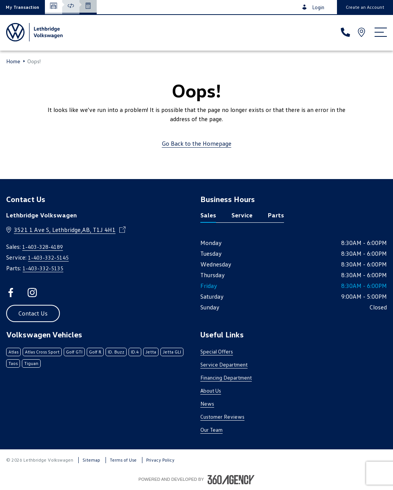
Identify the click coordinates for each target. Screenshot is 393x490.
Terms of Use (123, 460)
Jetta (150, 352)
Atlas (13, 352)
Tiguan (31, 363)
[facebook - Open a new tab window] (10, 292)
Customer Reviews (222, 416)
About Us (210, 390)
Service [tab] (242, 215)
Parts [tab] (276, 215)
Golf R (95, 352)
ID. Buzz (116, 352)
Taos (13, 363)
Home (13, 61)
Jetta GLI (172, 352)
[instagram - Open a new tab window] (32, 292)
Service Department (224, 364)
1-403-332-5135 (43, 268)
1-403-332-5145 (48, 257)
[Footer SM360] (231, 479)
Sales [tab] (208, 215)
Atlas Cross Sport (42, 352)
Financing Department (226, 377)
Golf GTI (74, 352)
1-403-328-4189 (42, 246)
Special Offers (216, 351)
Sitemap (91, 460)
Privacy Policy (160, 460)
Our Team (211, 429)
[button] (22, 7)
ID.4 (135, 352)
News (207, 403)
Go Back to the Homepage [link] (196, 143)
